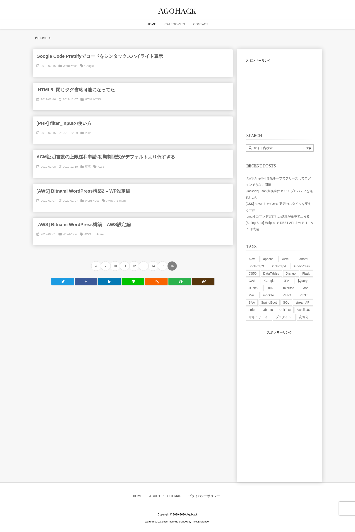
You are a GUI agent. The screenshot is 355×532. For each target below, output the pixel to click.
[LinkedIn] (109, 281)
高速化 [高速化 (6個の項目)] (304, 317)
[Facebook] (86, 281)
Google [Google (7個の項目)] (269, 281)
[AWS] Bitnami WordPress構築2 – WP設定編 (83, 191)
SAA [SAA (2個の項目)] (252, 302)
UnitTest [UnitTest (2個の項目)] (285, 310)
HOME (137, 496)
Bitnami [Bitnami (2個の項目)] (302, 259)
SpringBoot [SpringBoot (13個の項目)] (269, 302)
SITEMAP (174, 496)
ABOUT (155, 496)
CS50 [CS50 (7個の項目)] (253, 273)
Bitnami (121, 200)
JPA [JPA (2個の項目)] (286, 281)
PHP (88, 133)
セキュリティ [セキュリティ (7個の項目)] (258, 317)
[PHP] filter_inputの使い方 (63, 123)
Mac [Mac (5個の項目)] (305, 288)
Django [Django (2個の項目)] (291, 273)
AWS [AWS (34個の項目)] (285, 259)
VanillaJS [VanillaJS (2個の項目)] (303, 310)
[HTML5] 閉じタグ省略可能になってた (75, 89)
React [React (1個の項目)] (287, 295)
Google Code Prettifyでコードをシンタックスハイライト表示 (99, 56)
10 (115, 266)
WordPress (70, 66)
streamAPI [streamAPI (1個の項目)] (302, 302)
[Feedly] (179, 281)
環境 (88, 166)
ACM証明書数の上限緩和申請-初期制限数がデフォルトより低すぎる (105, 156)
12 (134, 266)
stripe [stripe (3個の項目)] (252, 310)
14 (153, 266)
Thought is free (200, 521)
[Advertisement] (274, 92)
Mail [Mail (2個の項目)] (251, 295)
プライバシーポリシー (204, 496)
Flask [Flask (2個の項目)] (306, 273)
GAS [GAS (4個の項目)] (252, 281)
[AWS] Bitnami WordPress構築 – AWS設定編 (83, 224)
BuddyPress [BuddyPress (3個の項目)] (301, 266)
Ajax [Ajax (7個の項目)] (252, 259)
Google (89, 66)
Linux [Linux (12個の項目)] (269, 288)
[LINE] (133, 281)
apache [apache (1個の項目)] (268, 259)
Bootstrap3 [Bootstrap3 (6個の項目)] (256, 266)
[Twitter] (62, 281)
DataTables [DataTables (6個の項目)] (271, 273)
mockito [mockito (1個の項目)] (268, 295)
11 (125, 266)
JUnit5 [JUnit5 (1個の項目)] (253, 288)
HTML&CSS (93, 99)
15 (163, 266)
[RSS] (156, 281)
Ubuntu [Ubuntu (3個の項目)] (268, 310)
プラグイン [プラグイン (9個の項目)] (283, 317)
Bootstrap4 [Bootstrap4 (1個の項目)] (278, 266)
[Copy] (203, 281)
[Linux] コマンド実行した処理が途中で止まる (278, 216)
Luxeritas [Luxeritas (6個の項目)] (287, 288)
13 (144, 266)
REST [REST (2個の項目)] (304, 295)
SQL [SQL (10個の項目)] (286, 302)
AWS (101, 166)
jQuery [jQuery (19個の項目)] (302, 281)
